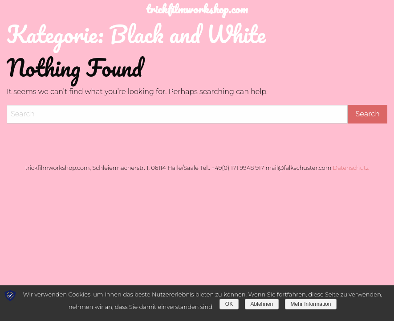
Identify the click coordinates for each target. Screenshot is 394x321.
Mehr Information (311, 304)
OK (229, 304)
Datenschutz (351, 168)
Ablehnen (262, 304)
